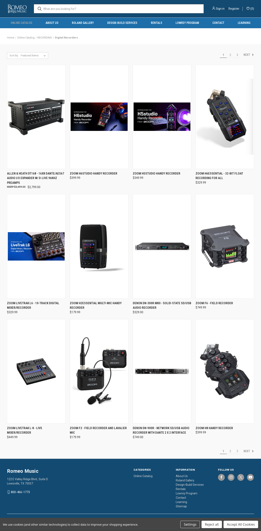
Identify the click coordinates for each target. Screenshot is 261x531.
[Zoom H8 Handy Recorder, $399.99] (224, 371)
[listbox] (34, 55)
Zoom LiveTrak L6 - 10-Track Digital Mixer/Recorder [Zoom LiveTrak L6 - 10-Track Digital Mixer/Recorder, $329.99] (33, 305)
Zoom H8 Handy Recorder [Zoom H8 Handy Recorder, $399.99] (214, 428)
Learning (244, 22)
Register (233, 8)
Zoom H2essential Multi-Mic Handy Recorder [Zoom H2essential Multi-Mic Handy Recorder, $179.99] (96, 305)
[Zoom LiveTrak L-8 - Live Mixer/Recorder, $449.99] (36, 371)
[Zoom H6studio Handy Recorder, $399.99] (99, 116)
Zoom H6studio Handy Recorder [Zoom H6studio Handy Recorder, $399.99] (93, 173)
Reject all (212, 524)
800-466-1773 (20, 492)
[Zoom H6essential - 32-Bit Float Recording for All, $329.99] (224, 116)
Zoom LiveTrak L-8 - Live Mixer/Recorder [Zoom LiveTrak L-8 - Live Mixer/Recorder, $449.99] (24, 430)
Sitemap (181, 506)
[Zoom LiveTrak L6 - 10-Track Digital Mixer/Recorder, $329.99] (36, 246)
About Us (51, 22)
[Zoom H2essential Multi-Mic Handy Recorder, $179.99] (99, 246)
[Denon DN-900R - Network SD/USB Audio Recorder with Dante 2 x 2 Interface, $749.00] (162, 371)
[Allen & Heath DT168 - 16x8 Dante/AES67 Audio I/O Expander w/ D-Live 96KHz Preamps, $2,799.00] (36, 116)
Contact (218, 22)
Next (249, 55)
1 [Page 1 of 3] (223, 55)
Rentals (156, 22)
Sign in (220, 8)
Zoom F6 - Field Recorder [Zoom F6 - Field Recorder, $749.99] (214, 303)
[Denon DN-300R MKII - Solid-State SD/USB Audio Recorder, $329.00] (162, 246)
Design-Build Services (122, 22)
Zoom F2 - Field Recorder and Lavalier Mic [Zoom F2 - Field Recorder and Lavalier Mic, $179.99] (98, 430)
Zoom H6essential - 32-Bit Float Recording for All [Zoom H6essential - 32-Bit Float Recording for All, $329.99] (219, 176)
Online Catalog (21, 22)
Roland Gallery (83, 22)
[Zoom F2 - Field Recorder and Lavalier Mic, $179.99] (99, 371)
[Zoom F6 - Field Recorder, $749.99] (224, 246)
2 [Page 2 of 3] (230, 55)
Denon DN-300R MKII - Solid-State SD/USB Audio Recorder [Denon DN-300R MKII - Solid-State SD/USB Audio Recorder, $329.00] (162, 305)
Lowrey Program (187, 22)
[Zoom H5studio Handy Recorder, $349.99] (162, 116)
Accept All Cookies (241, 524)
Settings (190, 524)
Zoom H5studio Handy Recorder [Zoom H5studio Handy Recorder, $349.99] (156, 173)
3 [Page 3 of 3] (237, 55)
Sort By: (14, 55)
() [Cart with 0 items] (250, 8)
